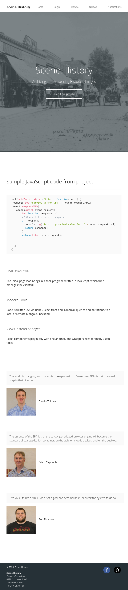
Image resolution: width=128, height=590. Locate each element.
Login (57, 6)
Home (40, 6)
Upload (93, 6)
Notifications (115, 6)
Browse (74, 6)
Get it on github (64, 94)
